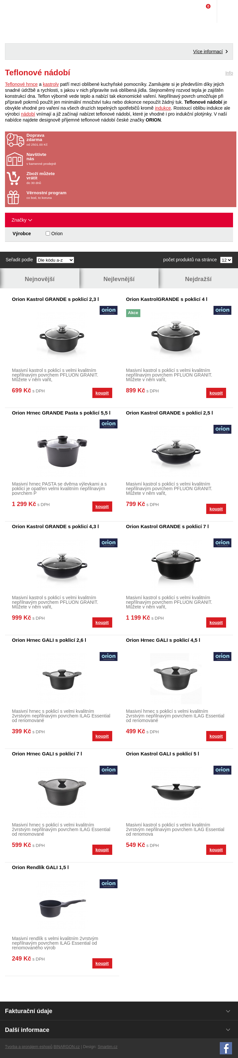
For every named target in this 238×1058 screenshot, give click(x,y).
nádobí (28, 114)
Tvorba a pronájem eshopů (28, 1046)
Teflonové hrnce (21, 84)
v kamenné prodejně (65, 158)
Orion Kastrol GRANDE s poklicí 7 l (167, 526)
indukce (163, 108)
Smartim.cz (108, 1046)
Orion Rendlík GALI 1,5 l (40, 867)
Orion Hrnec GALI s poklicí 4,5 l (163, 640)
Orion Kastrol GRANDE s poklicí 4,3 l (55, 526)
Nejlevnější (118, 279)
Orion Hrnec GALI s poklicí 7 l (47, 753)
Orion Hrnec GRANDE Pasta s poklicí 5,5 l (61, 413)
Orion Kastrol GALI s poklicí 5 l (162, 753)
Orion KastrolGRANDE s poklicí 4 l (167, 299)
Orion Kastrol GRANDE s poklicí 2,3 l (55, 299)
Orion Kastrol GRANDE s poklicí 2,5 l (169, 413)
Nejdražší (198, 279)
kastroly (51, 84)
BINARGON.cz (67, 1046)
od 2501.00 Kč (130, 139)
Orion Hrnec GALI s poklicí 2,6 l (49, 640)
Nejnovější (40, 279)
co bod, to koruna (65, 195)
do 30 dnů (65, 178)
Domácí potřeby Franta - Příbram (18, 11)
